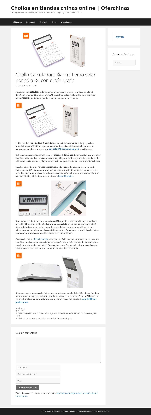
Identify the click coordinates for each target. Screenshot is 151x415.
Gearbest (43, 22)
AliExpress (17, 22)
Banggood (30, 22)
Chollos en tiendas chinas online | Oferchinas (70, 7)
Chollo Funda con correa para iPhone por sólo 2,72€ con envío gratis (45, 318)
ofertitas (120, 36)
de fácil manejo (41, 239)
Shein (54, 22)
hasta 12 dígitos (65, 176)
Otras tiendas (66, 22)
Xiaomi (21, 311)
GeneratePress (103, 411)
